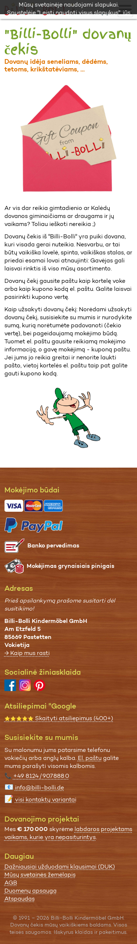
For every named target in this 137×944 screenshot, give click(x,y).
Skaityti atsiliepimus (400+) (58, 718)
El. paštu (90, 757)
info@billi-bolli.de (39, 787)
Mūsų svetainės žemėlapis (40, 874)
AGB (10, 882)
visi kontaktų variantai (45, 799)
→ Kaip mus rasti (27, 653)
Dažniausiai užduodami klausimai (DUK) (59, 866)
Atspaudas (19, 898)
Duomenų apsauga (30, 890)
